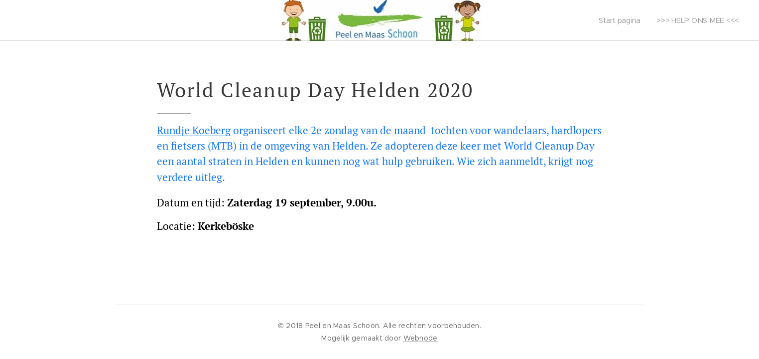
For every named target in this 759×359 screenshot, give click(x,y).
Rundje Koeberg (194, 130)
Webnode (420, 338)
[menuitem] (620, 20)
